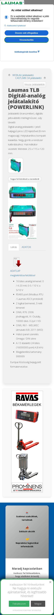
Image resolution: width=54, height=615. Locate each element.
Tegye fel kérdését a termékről (24, 179)
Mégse (37, 603)
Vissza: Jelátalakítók (34, 84)
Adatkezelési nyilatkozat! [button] (16, 26)
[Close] (50, 582)
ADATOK (26, 247)
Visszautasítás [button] (26, 40)
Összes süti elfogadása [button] (26, 33)
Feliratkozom (19, 603)
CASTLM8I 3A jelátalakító (28, 78)
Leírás (13, 247)
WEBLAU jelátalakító (23, 75)
